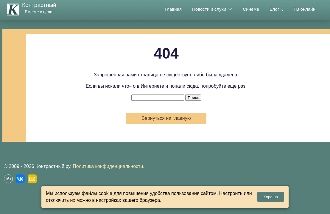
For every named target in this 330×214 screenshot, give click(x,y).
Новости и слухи (212, 9)
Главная (173, 9)
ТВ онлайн (304, 9)
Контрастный (39, 5)
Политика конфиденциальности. (108, 166)
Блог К (276, 9)
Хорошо (270, 197)
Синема (251, 9)
